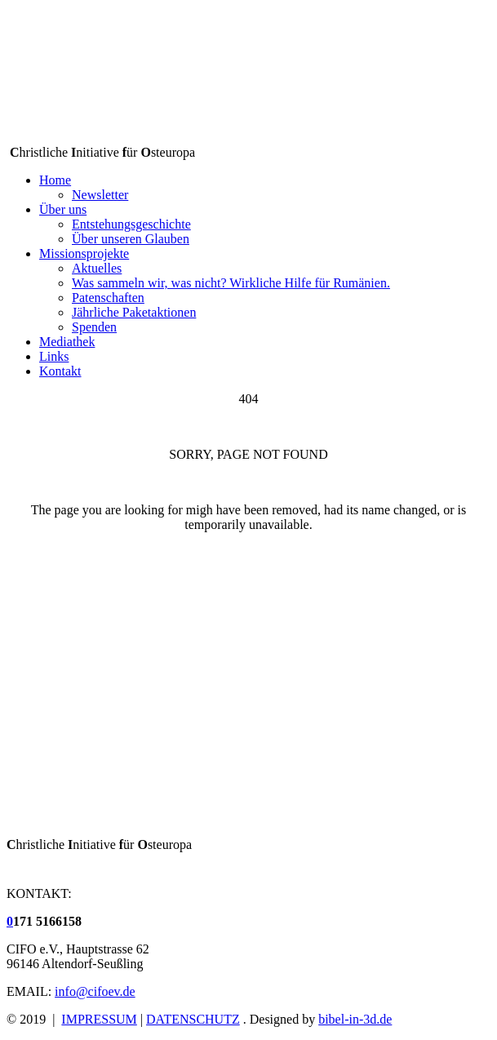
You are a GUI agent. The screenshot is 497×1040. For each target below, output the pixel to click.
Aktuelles (97, 268)
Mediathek (67, 342)
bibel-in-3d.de (355, 1019)
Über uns (63, 209)
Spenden (94, 327)
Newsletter (100, 195)
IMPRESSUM (98, 1019)
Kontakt (60, 371)
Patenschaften (108, 297)
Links (54, 356)
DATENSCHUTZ (193, 1019)
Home (55, 180)
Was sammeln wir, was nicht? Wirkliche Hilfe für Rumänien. (231, 283)
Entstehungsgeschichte (131, 224)
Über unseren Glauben (130, 239)
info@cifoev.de (95, 991)
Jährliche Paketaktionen (134, 312)
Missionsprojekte (84, 253)
